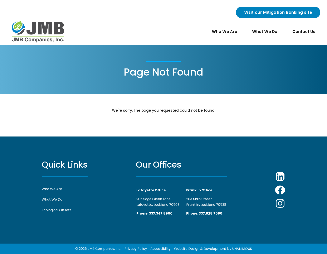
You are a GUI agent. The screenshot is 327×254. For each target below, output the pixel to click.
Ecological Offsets (56, 210)
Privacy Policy (136, 248)
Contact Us (303, 31)
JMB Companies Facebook (280, 190)
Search (231, 13)
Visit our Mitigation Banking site (278, 12)
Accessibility (160, 248)
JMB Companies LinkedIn (280, 177)
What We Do (264, 31)
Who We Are (224, 31)
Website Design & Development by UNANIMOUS (213, 248)
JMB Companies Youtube (280, 203)
